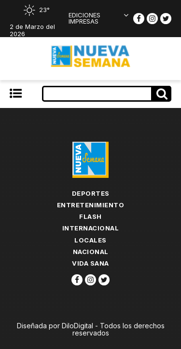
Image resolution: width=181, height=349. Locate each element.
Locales (90, 240)
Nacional (91, 251)
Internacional (90, 228)
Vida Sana (90, 263)
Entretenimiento (91, 205)
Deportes (91, 193)
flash (90, 216)
